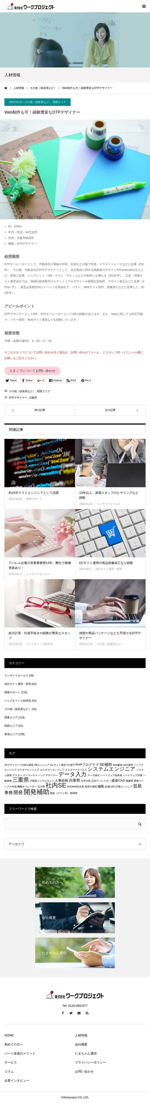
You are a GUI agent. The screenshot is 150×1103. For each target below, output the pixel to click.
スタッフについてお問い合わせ (32, 371)
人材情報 (81, 1035)
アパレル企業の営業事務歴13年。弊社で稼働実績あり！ (40, 565)
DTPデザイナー (18, 397)
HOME (9, 1035)
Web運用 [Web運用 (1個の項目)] (128, 765)
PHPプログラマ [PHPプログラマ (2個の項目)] (87, 764)
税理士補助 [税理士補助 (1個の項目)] (91, 786)
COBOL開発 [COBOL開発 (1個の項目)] (26, 765)
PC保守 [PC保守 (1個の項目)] (71, 765)
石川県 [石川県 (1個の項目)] (41, 786)
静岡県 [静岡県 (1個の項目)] (73, 793)
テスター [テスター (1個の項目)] (17, 775)
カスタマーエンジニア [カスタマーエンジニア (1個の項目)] (52, 769)
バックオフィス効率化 (39, 644)
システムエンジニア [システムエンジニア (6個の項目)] (111, 769)
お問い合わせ (84, 1071)
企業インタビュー (16, 1080)
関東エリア (11, 717)
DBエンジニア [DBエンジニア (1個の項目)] (42, 765)
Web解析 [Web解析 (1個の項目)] (118, 765)
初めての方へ (13, 1044)
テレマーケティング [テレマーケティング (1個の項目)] (34, 775)
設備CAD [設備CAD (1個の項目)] (110, 786)
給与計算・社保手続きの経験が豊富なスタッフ (40, 635)
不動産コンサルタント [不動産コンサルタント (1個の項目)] (42, 780)
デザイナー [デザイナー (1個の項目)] (52, 775)
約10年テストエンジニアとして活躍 (34, 492)
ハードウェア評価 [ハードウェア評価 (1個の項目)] (132, 775)
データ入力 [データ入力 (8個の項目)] (72, 774)
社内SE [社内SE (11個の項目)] (56, 785)
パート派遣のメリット (19, 1053)
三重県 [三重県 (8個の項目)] (20, 780)
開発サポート (34, 498)
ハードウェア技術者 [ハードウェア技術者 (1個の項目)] (111, 775)
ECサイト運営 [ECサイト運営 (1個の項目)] (58, 765)
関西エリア (59, 102)
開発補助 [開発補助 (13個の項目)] (36, 791)
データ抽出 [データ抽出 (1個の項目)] (93, 775)
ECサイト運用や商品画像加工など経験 (106, 563)
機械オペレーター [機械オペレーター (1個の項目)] (27, 786)
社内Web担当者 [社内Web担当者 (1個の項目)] (75, 786)
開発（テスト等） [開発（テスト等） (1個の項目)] (59, 793)
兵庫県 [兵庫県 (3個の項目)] (74, 780)
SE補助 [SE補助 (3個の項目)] (105, 764)
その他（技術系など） (38, 102)
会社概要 (81, 1044)
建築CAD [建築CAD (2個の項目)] (118, 780)
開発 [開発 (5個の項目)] (18, 792)
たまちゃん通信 (86, 1053)
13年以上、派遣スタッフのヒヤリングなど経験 (108, 495)
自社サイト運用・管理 (108, 569)
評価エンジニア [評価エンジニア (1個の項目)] (124, 786)
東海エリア (11, 734)
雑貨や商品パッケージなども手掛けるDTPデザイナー (110, 635)
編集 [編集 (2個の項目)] (101, 786)
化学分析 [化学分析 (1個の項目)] (86, 780)
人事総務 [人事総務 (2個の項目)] (61, 780)
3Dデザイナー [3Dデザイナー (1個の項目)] (12, 765)
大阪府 (33, 397)
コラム (9, 1071)
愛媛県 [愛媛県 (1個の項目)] (129, 780)
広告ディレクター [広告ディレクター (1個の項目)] (101, 780)
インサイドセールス (109, 504)
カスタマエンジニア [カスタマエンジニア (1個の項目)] (28, 769)
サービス (10, 1062)
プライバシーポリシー (90, 1062)
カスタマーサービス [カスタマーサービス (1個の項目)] (76, 769)
